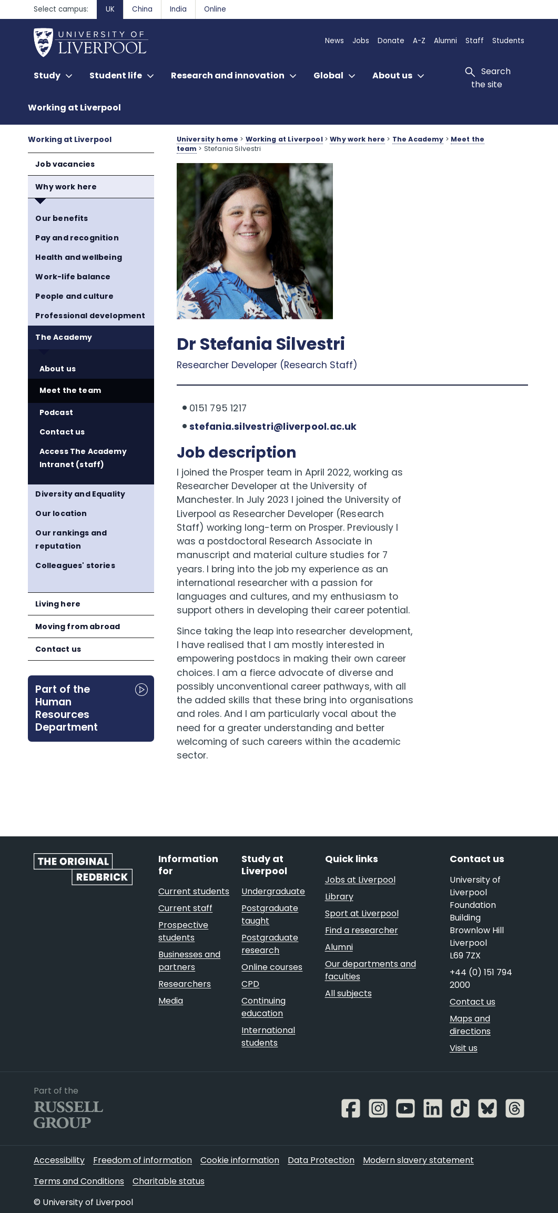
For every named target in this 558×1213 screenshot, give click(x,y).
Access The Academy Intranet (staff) (83, 458)
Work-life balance (72, 276)
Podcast (56, 412)
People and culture (74, 296)
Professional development (90, 315)
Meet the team (70, 390)
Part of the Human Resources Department (66, 708)
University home (207, 139)
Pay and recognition (76, 238)
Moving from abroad (77, 626)
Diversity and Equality (80, 494)
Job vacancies (65, 164)
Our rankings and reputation (71, 539)
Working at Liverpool (74, 108)
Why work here (66, 186)
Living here (57, 604)
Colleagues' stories (75, 565)
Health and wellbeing (78, 257)
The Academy (63, 337)
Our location (61, 513)
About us (57, 368)
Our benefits (61, 218)
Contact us (62, 432)
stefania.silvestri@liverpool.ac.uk (273, 426)
